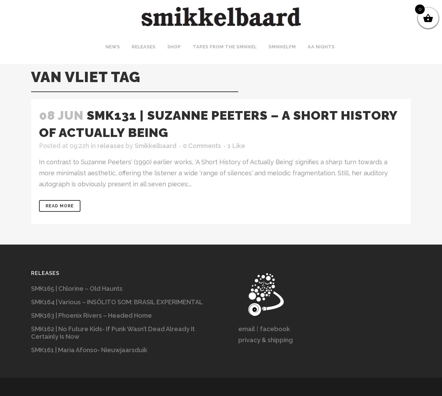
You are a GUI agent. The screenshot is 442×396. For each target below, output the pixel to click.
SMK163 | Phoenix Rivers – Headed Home (91, 315)
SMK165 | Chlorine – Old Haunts (77, 288)
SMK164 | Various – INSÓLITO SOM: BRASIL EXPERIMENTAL (117, 302)
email (246, 329)
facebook (275, 329)
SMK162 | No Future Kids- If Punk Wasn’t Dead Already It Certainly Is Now (113, 332)
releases (110, 145)
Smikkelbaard (155, 145)
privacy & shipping (265, 340)
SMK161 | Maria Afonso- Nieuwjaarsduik (89, 350)
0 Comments (202, 145)
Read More (60, 206)
